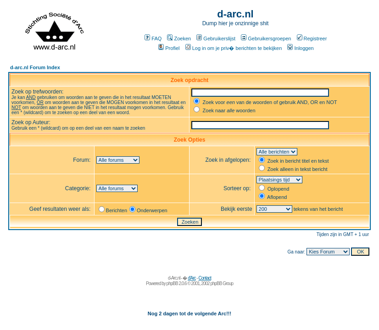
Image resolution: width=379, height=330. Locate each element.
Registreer (312, 38)
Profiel (168, 48)
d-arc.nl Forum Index (35, 67)
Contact (205, 277)
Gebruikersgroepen (266, 38)
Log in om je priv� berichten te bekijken (233, 48)
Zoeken (179, 38)
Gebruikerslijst (215, 38)
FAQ (153, 38)
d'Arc (191, 277)
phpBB (172, 283)
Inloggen (300, 48)
